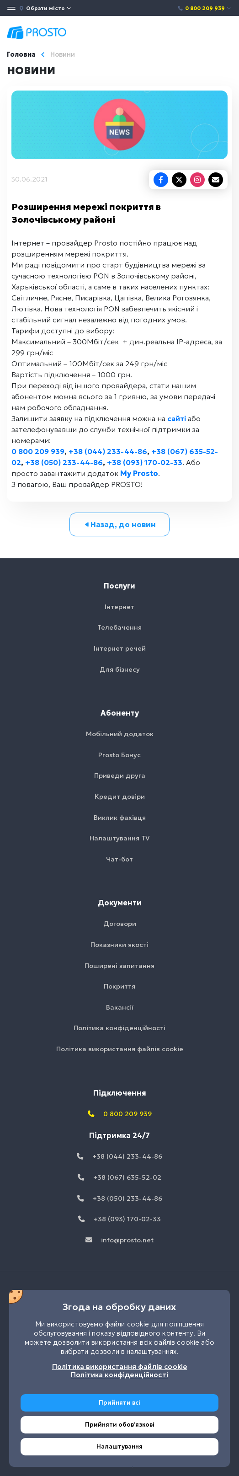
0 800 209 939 (204, 8)
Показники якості (119, 945)
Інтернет (119, 607)
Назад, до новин (119, 524)
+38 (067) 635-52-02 (119, 1177)
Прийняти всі (119, 1402)
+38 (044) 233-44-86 (108, 451)
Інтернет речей (120, 648)
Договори (119, 924)
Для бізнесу (120, 669)
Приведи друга (119, 775)
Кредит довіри (120, 796)
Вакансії (119, 1007)
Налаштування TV (120, 838)
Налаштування (119, 1446)
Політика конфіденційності (119, 1028)
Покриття (119, 986)
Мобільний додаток (120, 734)
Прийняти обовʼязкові (119, 1424)
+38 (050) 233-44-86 (64, 462)
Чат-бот (119, 859)
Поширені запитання (119, 966)
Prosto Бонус (119, 755)
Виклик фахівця (120, 817)
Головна (21, 54)
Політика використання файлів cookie (119, 1049)
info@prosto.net (119, 1240)
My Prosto (139, 473)
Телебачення (119, 627)
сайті (176, 418)
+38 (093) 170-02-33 (144, 462)
